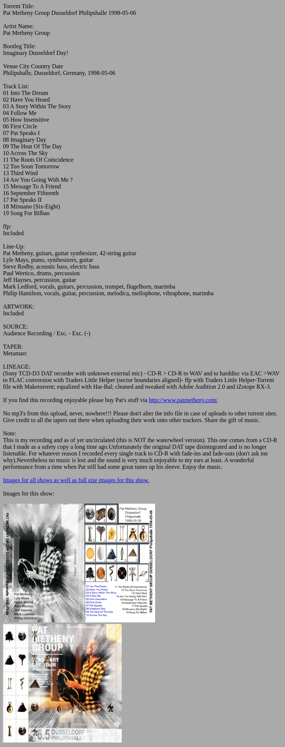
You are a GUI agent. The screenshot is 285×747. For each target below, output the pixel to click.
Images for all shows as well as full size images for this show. (76, 480)
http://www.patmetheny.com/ (183, 400)
